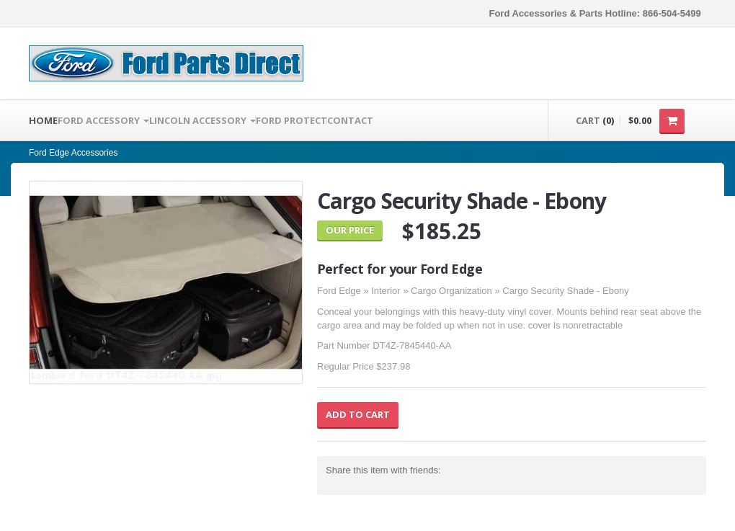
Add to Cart (358, 414)
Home (43, 120)
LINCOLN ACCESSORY (202, 120)
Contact (350, 120)
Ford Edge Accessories (73, 153)
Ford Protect (291, 120)
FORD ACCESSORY (103, 120)
